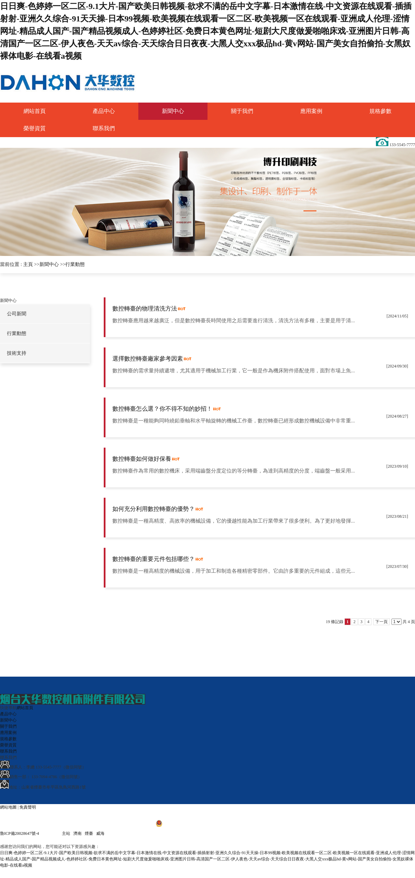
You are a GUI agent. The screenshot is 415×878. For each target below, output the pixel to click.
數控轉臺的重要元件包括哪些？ (153, 559)
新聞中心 (49, 264)
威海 (100, 833)
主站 (66, 833)
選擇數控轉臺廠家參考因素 (147, 358)
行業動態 (75, 264)
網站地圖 (8, 807)
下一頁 (381, 621)
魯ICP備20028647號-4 (20, 833)
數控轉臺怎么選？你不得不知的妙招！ (162, 408)
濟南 (77, 833)
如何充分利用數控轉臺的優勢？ (153, 509)
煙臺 (89, 833)
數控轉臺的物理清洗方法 (144, 308)
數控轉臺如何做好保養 (141, 459)
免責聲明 (27, 807)
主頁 (28, 264)
